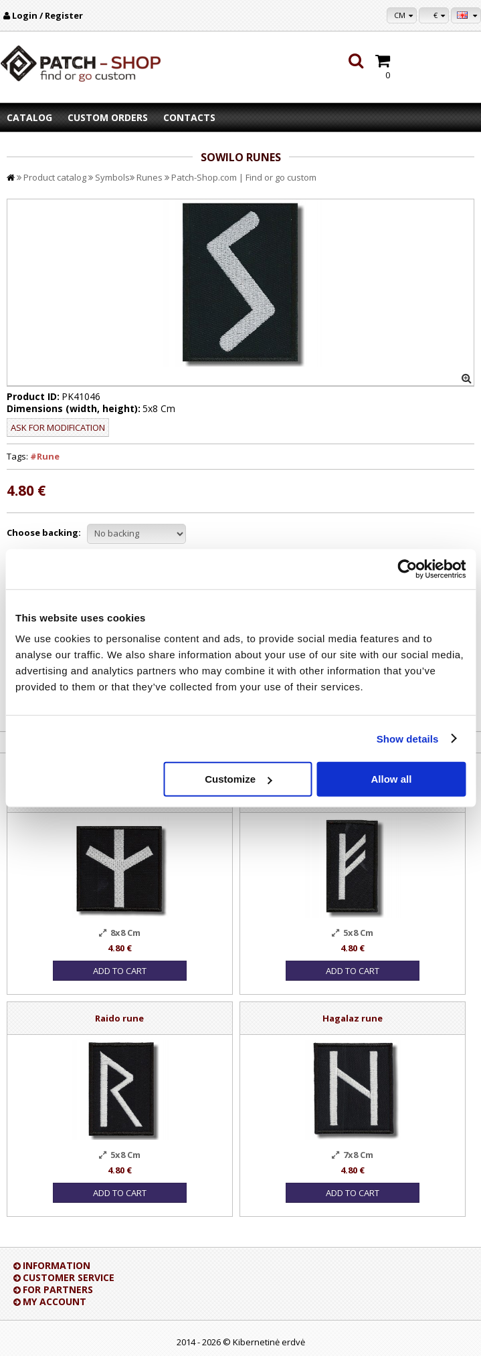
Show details (408, 738)
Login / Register (47, 15)
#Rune (45, 456)
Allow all (391, 779)
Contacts (189, 117)
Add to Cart (120, 971)
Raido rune (119, 1018)
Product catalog (54, 177)
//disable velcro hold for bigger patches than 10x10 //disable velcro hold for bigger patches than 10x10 (136, 534)
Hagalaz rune (352, 1018)
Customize (238, 779)
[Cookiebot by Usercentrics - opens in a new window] (407, 569)
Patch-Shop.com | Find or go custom (243, 177)
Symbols (112, 177)
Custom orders (108, 117)
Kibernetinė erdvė (269, 1342)
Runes (149, 177)
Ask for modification (58, 427)
